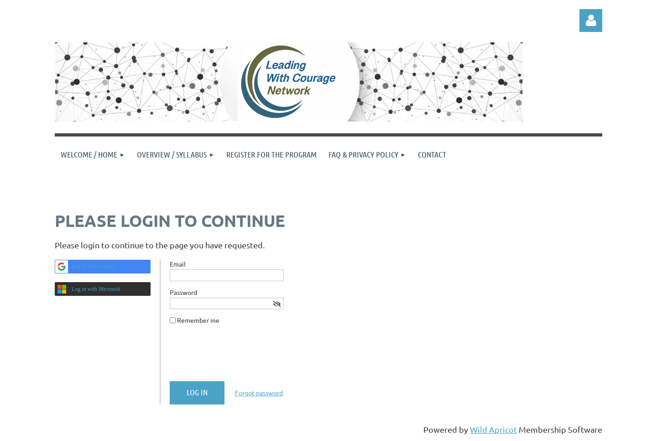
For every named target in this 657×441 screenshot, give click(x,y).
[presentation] (239, 356)
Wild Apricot (493, 429)
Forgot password (259, 392)
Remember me (198, 320)
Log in (590, 20)
